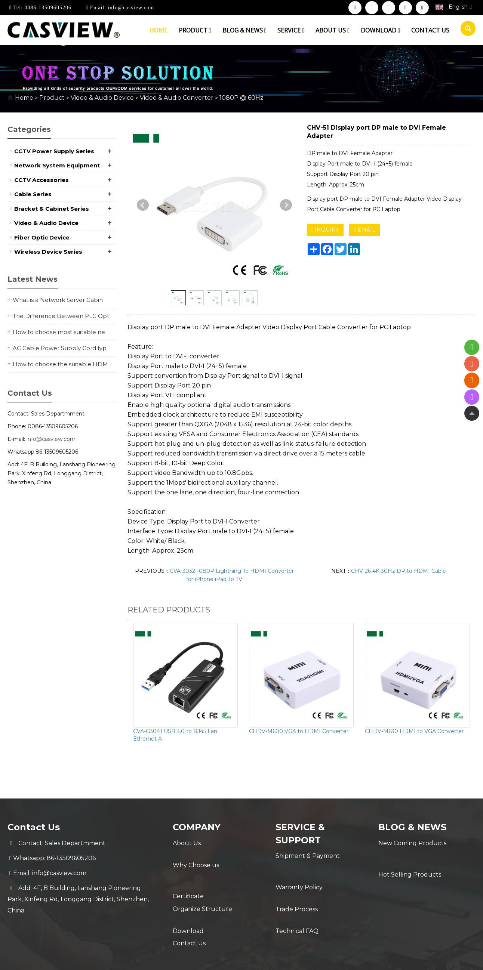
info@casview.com (130, 7)
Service (290, 30)
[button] (210, 30)
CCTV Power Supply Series (54, 151)
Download (380, 30)
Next (286, 205)
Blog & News (244, 30)
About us (333, 30)
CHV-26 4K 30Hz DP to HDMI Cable (398, 571)
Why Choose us (196, 858)
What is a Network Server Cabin (58, 299)
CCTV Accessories (41, 179)
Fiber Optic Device (42, 237)
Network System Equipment (57, 165)
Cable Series (33, 194)
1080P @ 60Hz (241, 97)
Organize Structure (202, 888)
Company (197, 827)
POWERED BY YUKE (315, 957)
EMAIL (364, 229)
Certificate (188, 873)
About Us (187, 843)
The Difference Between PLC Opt (61, 315)
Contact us (430, 30)
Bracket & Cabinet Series (51, 208)
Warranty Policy (299, 870)
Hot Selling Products (409, 858)
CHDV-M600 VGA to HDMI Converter (298, 731)
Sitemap (361, 957)
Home (158, 30)
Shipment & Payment (308, 855)
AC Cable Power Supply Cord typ (60, 348)
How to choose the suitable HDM (60, 364)
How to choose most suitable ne (59, 332)
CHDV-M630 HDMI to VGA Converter (414, 731)
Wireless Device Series (48, 251)
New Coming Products (412, 843)
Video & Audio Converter (176, 97)
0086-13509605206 (47, 7)
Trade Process (297, 885)
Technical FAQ (297, 900)
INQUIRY (325, 229)
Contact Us (189, 917)
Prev (143, 205)
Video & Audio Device (102, 97)
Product (195, 30)
